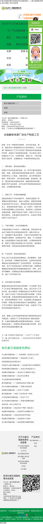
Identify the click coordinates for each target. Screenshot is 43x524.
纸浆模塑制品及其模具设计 (11, 362)
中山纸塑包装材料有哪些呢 (11, 379)
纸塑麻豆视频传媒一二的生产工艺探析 (23, 335)
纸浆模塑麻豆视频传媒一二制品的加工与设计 (18, 358)
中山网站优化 (13, 515)
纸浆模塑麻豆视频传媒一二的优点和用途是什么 (18, 369)
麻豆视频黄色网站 (15, 88)
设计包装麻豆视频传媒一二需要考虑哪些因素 (18, 401)
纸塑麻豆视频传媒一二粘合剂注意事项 (15, 376)
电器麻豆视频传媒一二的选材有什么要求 (16, 418)
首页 (4, 23)
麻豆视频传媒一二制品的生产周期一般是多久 (18, 408)
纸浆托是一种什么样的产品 (11, 404)
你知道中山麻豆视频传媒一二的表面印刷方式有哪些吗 (21, 365)
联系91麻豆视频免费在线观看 (28, 44)
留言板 (23, 466)
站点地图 (23, 469)
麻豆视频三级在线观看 (23, 37)
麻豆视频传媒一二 (11, 103)
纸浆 (6, 112)
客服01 (35, 29)
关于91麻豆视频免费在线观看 (9, 44)
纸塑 (6, 108)
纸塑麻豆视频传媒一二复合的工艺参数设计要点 (18, 372)
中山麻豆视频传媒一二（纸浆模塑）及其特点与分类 (20, 354)
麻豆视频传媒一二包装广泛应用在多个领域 (17, 394)
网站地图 (3, 523)
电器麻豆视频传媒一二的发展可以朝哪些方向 (18, 411)
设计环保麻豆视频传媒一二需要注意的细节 (17, 386)
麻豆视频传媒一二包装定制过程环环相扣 (16, 415)
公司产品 (23, 451)
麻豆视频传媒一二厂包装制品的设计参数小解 (18, 383)
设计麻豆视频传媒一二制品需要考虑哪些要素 (18, 422)
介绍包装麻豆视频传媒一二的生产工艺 (15, 397)
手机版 (32, 515)
